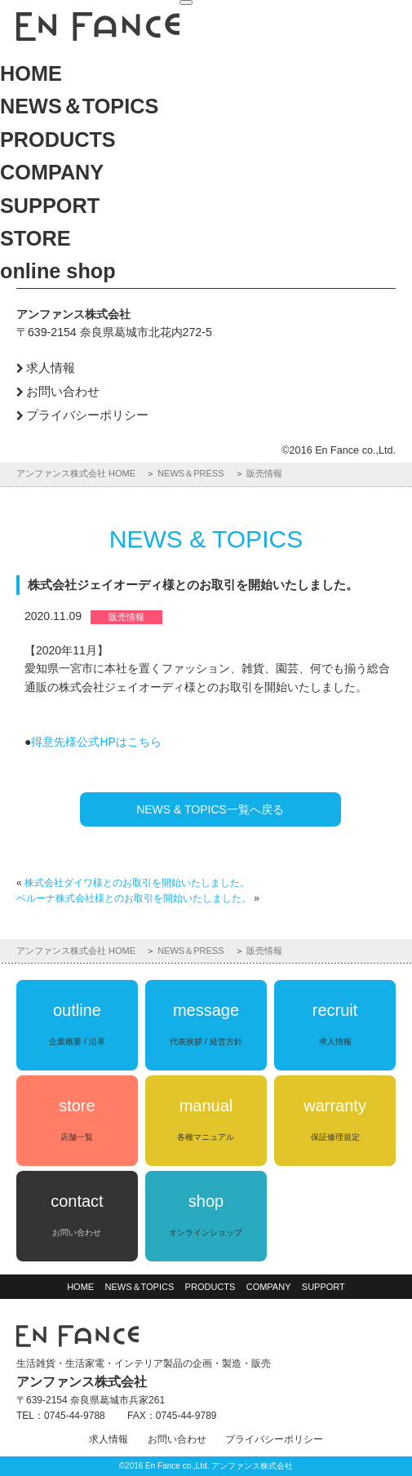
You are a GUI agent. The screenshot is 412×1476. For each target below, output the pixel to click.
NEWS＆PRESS (190, 473)
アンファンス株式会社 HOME (75, 473)
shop (205, 1214)
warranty (334, 1119)
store (77, 1119)
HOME (31, 73)
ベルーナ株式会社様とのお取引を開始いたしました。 (133, 898)
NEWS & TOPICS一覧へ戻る (210, 809)
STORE (35, 238)
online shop (58, 270)
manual (205, 1119)
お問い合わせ (63, 391)
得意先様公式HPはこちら (96, 741)
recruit (335, 1023)
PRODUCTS (58, 139)
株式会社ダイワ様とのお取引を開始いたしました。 (137, 883)
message (205, 1023)
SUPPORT (50, 205)
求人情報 (50, 368)
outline (76, 1023)
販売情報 (264, 473)
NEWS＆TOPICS (79, 106)
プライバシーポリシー (87, 415)
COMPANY (52, 172)
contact (77, 1214)
